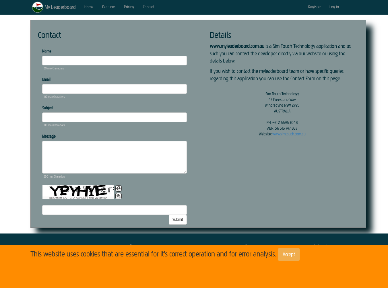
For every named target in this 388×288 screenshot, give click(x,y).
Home (89, 7)
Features (108, 7)
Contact (148, 7)
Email (46, 79)
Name (46, 51)
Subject (47, 108)
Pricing (129, 7)
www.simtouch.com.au (289, 134)
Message (49, 136)
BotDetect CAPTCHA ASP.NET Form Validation (78, 197)
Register (314, 7)
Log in (334, 7)
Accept (289, 254)
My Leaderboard (60, 7)
